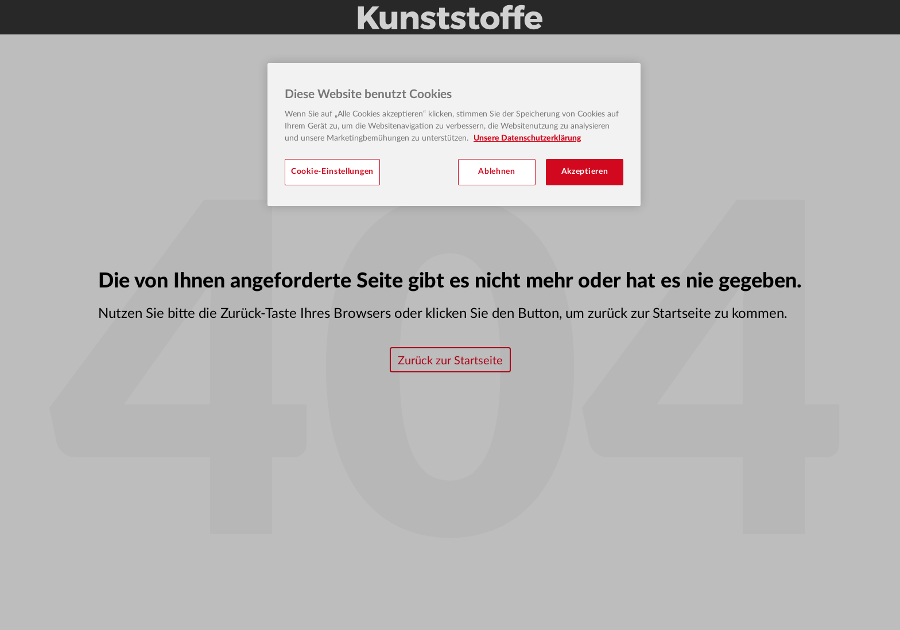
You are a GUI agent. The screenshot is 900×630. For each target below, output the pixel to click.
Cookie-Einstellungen (332, 172)
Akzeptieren (584, 172)
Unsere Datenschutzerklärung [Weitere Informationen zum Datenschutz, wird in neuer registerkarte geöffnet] (527, 138)
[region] (454, 134)
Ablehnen (496, 172)
